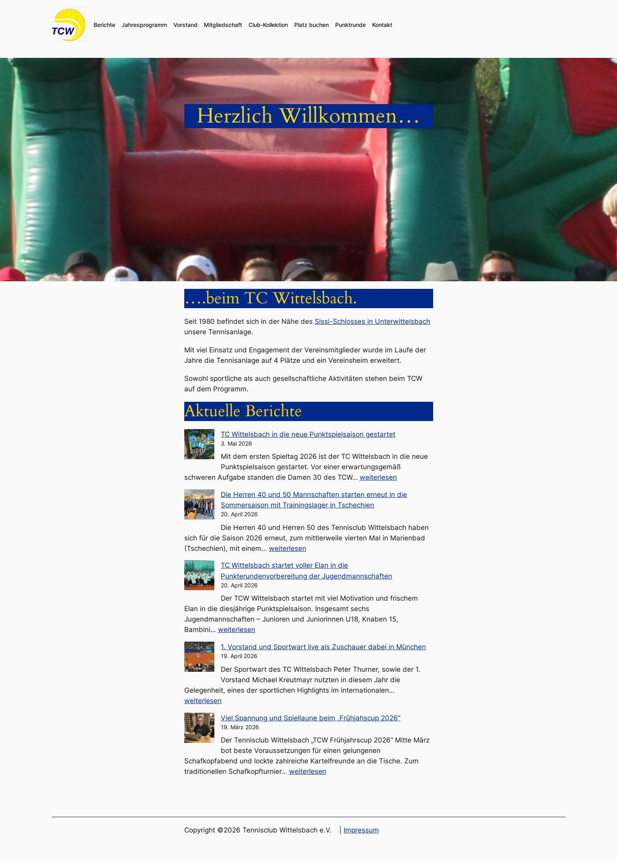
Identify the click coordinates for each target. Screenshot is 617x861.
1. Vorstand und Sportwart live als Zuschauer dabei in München (323, 647)
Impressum (361, 830)
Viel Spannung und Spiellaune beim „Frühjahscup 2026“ (310, 718)
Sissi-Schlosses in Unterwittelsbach (372, 321)
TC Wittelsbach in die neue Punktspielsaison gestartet (308, 434)
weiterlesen (378, 477)
